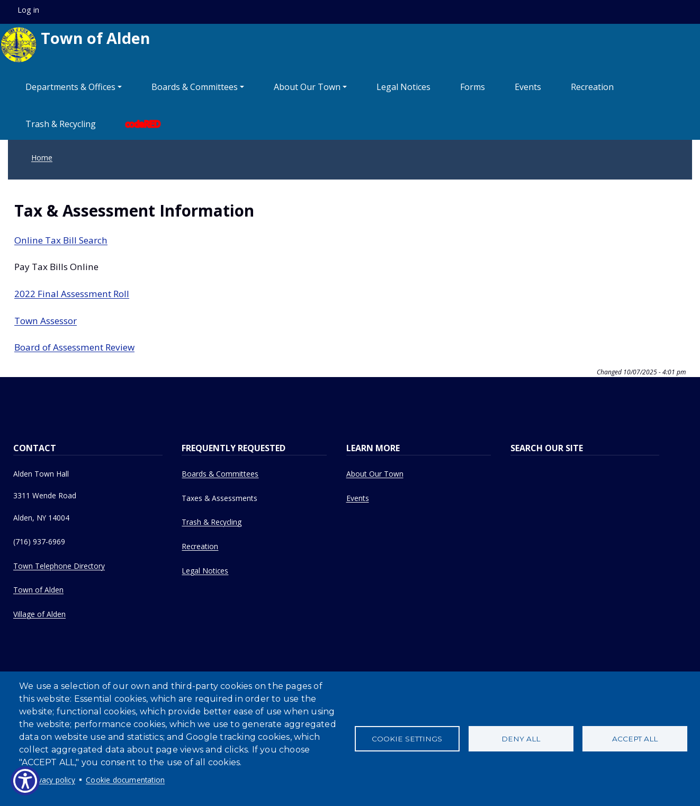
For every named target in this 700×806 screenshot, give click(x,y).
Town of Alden (75, 44)
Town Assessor (45, 321)
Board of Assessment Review (74, 347)
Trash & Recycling (60, 124)
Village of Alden (39, 614)
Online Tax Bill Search (60, 240)
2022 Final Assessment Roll (71, 294)
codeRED (142, 124)
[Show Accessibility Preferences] (25, 780)
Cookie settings (407, 739)
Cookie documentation (125, 780)
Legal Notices (403, 87)
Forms (472, 87)
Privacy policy (52, 780)
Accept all (635, 739)
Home (41, 158)
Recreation (592, 87)
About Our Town (374, 474)
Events (528, 87)
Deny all (520, 739)
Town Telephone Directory (59, 566)
